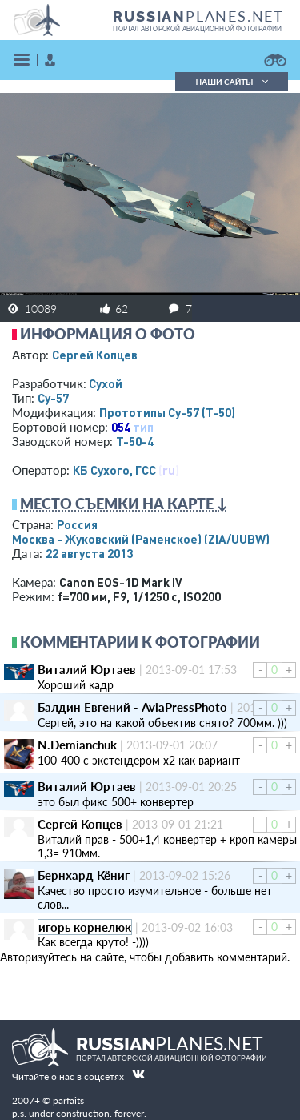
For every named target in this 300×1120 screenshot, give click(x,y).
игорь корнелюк (84, 927)
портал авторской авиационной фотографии (197, 29)
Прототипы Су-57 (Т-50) (167, 412)
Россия (77, 524)
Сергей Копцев (95, 354)
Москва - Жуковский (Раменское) (141, 539)
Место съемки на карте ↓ (124, 503)
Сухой (105, 383)
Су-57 (53, 398)
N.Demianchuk (77, 744)
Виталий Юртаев (87, 669)
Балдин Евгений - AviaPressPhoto (132, 707)
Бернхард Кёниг (84, 875)
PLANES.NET (198, 16)
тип (143, 426)
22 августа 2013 (89, 553)
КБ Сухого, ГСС (114, 470)
